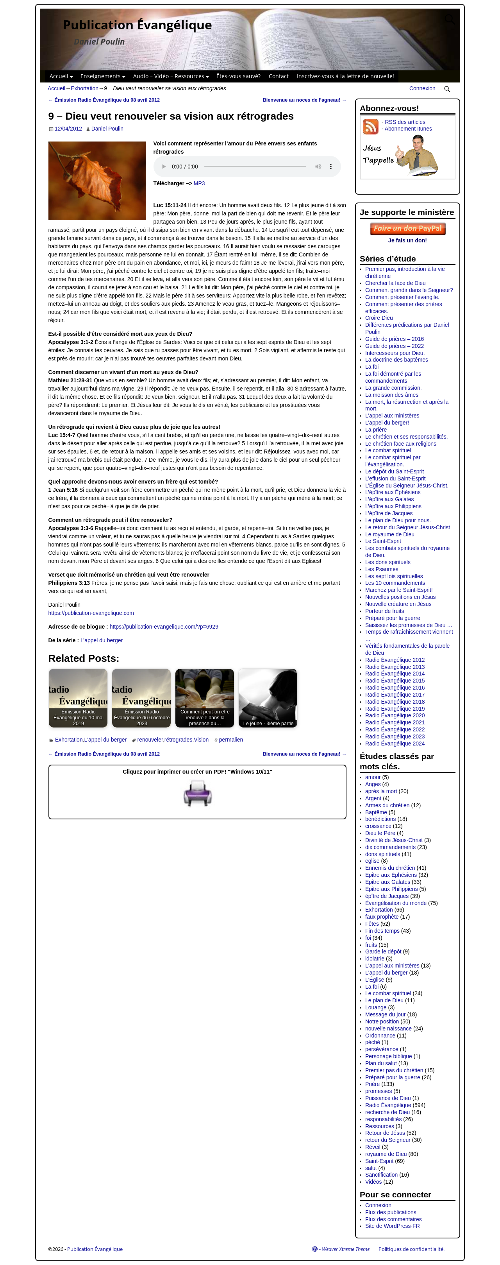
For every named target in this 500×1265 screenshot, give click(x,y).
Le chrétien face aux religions (400, 444)
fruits (371, 945)
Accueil (63, 76)
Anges (373, 784)
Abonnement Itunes (408, 128)
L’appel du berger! (387, 422)
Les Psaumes (381, 569)
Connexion (422, 88)
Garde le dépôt (383, 951)
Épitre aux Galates (387, 882)
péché (372, 1042)
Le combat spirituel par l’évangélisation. (393, 461)
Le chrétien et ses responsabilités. (406, 437)
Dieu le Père (380, 833)
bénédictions (380, 819)
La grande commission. (393, 388)
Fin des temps (382, 931)
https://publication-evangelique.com (91, 613)
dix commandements (390, 847)
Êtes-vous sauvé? (238, 76)
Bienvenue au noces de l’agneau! (305, 100)
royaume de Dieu (386, 1154)
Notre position (382, 1021)
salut (371, 1168)
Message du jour (385, 1014)
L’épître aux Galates (389, 499)
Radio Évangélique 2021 (395, 722)
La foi (372, 367)
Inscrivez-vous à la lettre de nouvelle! (345, 76)
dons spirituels (382, 854)
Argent (373, 798)
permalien (231, 739)
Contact (279, 76)
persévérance (381, 1049)
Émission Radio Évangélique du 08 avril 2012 (104, 100)
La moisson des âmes (391, 395)
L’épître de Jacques (388, 513)
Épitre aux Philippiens (391, 889)
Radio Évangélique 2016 (395, 687)
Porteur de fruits (384, 611)
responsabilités (383, 1119)
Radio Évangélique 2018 (395, 702)
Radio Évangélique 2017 (395, 695)
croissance (378, 826)
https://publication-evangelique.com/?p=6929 (164, 627)
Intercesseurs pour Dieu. (395, 353)
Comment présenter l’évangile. (402, 297)
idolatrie (374, 958)
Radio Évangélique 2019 (395, 709)
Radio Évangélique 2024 (395, 743)
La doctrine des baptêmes (396, 360)
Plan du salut (381, 1063)
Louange (376, 1007)
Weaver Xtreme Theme (346, 1248)
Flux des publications (390, 1212)
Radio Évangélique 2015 (395, 680)
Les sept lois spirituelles (394, 576)
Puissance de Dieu (388, 1098)
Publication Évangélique (137, 24)
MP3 (199, 183)
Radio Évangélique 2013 (395, 667)
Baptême (376, 812)
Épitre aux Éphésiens (391, 875)
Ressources (379, 1126)
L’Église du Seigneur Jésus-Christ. (406, 485)
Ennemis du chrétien (390, 868)
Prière (372, 1084)
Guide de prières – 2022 (394, 346)
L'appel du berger (105, 739)
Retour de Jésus (385, 1133)
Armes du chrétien (387, 805)
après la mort (381, 791)
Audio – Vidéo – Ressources (172, 76)
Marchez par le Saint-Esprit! (399, 590)
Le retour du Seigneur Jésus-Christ (407, 527)
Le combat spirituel (388, 450)
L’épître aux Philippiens (393, 506)
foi (368, 938)
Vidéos (373, 1182)
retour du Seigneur (388, 1140)
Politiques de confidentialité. (412, 1248)
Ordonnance (380, 1035)
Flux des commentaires (393, 1219)
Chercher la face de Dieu (395, 283)
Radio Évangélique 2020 (395, 715)
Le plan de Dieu (384, 1000)
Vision (201, 739)
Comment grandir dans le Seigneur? (409, 290)
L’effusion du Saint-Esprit (395, 478)
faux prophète (382, 917)
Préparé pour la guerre (392, 618)
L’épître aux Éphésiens (393, 492)
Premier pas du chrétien (394, 1070)
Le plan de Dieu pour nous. (398, 520)
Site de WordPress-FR (392, 1226)
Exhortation (84, 88)
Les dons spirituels (388, 562)
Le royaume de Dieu (389, 534)
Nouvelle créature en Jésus (398, 604)
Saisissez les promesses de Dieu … (408, 625)
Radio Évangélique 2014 (395, 673)
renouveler (150, 739)
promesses (378, 1091)
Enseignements (104, 76)
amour (373, 777)
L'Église (374, 980)
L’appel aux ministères (392, 415)
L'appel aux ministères (392, 965)
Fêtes (372, 924)
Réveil (372, 1147)
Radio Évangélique (388, 1105)
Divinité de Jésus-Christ (394, 840)
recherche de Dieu (387, 1112)
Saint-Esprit (379, 1161)
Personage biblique (388, 1056)
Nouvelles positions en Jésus (400, 597)
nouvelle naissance (388, 1028)
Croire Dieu (379, 318)
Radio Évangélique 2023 (395, 736)
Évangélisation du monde (396, 903)
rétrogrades (178, 739)
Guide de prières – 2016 (394, 339)
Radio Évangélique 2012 (395, 660)
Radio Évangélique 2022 (395, 729)
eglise (372, 861)
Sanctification (381, 1175)
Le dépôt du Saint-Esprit (394, 471)
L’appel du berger (101, 640)
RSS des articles (405, 122)
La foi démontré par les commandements (393, 377)
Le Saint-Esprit (383, 541)
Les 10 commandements (395, 583)
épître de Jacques (387, 896)
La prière (376, 429)
